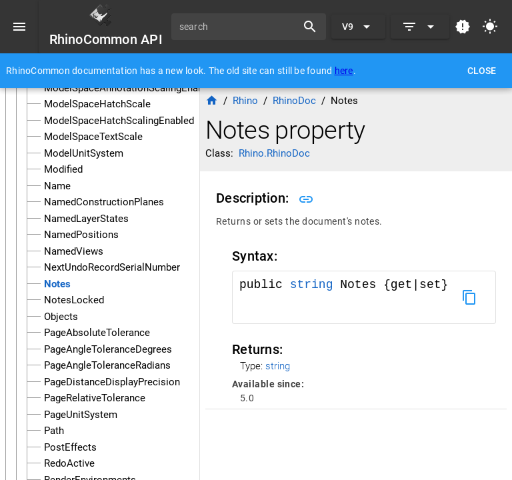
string (311, 285)
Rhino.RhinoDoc (274, 153)
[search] (238, 26)
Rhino (245, 101)
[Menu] (19, 26)
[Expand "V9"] (358, 27)
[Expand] (420, 27)
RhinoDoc (294, 101)
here (344, 70)
